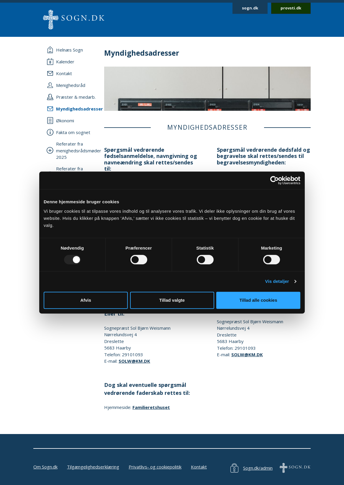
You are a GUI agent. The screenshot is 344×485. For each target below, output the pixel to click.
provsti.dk (291, 8)
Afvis (85, 300)
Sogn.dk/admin (258, 468)
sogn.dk (250, 8)
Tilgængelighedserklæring (93, 467)
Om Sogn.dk (45, 467)
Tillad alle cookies (258, 300)
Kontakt (199, 467)
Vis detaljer (277, 281)
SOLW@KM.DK (134, 361)
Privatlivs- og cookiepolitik (155, 467)
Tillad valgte (172, 300)
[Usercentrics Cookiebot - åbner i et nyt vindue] (274, 180)
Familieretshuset (151, 407)
